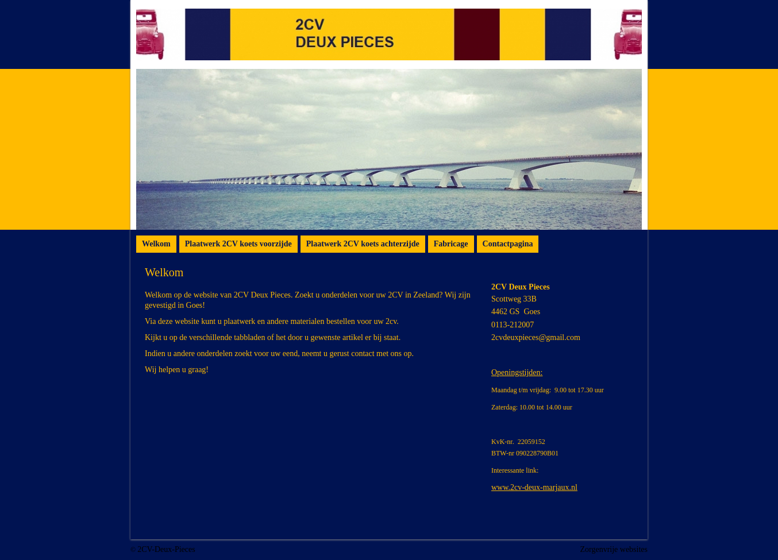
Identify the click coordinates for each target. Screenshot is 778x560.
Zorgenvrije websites (614, 549)
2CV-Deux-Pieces (166, 549)
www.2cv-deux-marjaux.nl (534, 487)
